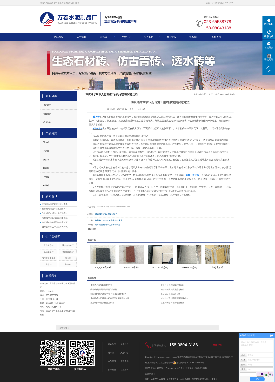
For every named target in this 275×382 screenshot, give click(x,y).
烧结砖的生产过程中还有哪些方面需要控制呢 (109, 298)
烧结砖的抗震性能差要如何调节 (104, 289)
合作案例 (148, 36)
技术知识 (47, 122)
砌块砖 (46, 185)
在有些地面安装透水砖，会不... (55, 204)
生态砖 (46, 151)
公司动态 (47, 105)
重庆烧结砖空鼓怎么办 (170, 294)
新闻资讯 (171, 36)
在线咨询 (216, 36)
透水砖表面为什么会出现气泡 (107, 225)
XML (232, 3)
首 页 (210, 94)
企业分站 (210, 3)
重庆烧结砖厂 (68, 245)
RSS (226, 3)
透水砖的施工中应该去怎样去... (55, 227)
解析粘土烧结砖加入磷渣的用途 (108, 220)
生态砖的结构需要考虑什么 (172, 303)
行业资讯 (47, 114)
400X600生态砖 (189, 267)
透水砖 (103, 36)
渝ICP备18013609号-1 (155, 368)
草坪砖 (46, 177)
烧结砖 (114, 214)
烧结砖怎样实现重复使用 (101, 285)
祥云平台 (180, 368)
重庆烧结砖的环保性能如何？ (54, 209)
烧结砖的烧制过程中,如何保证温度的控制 (108, 294)
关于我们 (81, 36)
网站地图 (219, 3)
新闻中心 (220, 94)
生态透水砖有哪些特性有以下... (55, 222)
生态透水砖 (217, 267)
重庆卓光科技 (201, 368)
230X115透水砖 (132, 267)
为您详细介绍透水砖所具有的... (55, 213)
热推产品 (149, 374)
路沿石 (46, 159)
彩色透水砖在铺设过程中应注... (55, 218)
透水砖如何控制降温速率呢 (172, 285)
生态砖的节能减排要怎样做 (102, 303)
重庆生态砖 (49, 245)
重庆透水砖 (49, 252)
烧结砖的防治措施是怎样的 (172, 289)
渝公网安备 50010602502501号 (188, 363)
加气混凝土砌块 (48, 258)
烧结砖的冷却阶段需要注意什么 (174, 298)
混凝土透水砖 (68, 252)
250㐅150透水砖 (103, 267)
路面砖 (46, 168)
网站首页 (58, 36)
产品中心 (126, 36)
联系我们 (193, 36)
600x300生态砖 (160, 267)
